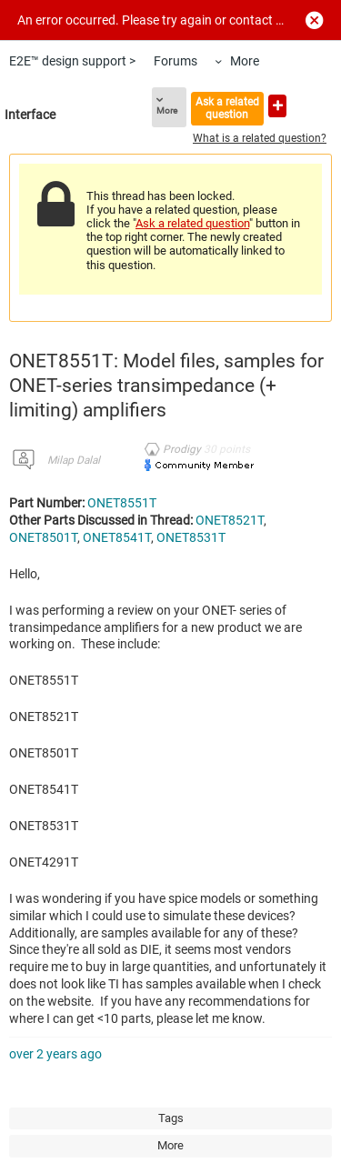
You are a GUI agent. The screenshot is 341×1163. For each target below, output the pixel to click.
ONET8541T (117, 537)
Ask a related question (227, 107)
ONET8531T (191, 537)
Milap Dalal (73, 460)
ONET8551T (121, 503)
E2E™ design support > (72, 61)
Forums (175, 61)
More (244, 61)
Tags (171, 1118)
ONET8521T (230, 520)
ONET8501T (43, 537)
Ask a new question (277, 106)
